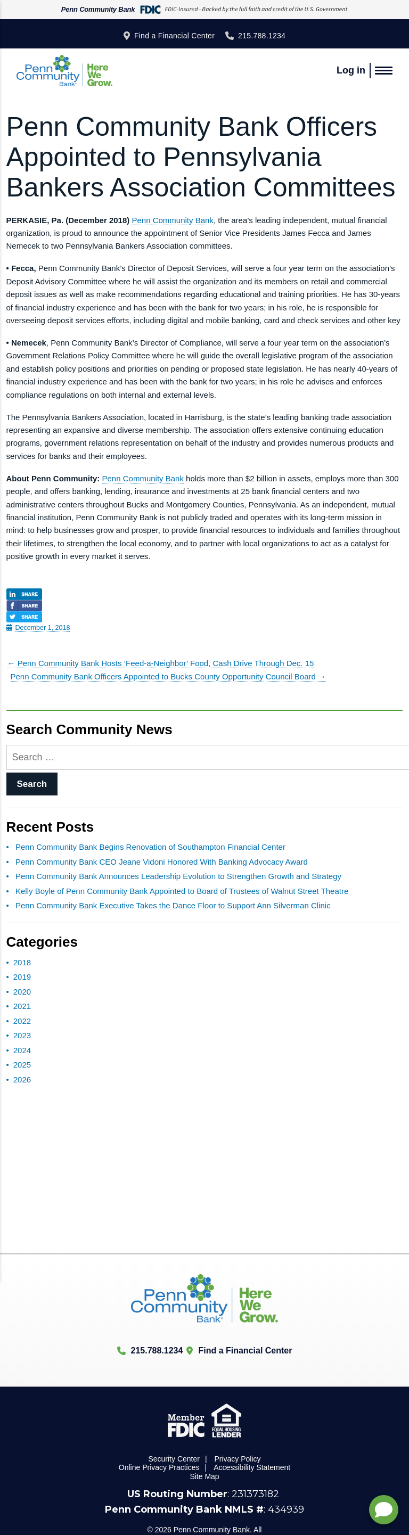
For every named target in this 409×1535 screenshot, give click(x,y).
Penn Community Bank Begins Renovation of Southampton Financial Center (150, 846)
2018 (22, 962)
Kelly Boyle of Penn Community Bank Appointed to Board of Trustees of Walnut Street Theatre (181, 891)
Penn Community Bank (172, 220)
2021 (22, 1006)
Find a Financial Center (174, 35)
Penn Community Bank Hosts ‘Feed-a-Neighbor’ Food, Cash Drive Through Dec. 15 (160, 663)
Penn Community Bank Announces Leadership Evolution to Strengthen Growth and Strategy (178, 876)
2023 (22, 1035)
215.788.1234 (261, 35)
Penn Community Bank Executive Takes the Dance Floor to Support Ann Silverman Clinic (173, 905)
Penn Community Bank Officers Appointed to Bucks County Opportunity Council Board (168, 676)
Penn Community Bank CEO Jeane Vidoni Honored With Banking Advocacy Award (161, 861)
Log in (351, 70)
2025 (22, 1064)
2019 (22, 976)
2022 (22, 1020)
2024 (22, 1050)
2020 (22, 991)
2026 (22, 1079)
